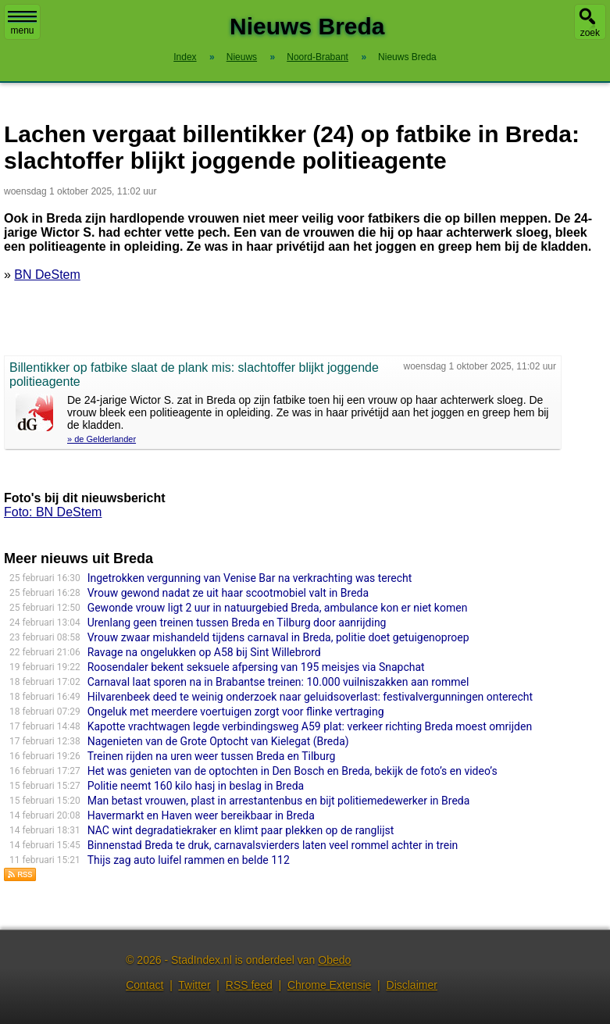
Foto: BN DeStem (53, 512)
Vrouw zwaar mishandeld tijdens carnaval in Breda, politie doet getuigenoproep (278, 637)
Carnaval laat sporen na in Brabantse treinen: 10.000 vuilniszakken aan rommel (278, 682)
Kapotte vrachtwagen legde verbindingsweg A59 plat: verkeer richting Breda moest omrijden (309, 726)
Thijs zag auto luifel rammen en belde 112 (188, 860)
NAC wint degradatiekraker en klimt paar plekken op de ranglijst (240, 830)
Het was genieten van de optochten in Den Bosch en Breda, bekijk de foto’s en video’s (292, 771)
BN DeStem (47, 274)
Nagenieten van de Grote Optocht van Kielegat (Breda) (218, 741)
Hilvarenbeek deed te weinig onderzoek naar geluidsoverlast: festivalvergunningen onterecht (310, 696)
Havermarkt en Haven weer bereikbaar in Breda (201, 815)
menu (22, 23)
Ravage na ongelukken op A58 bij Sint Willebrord (204, 652)
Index (184, 57)
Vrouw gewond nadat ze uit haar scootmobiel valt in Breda (228, 593)
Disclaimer (412, 985)
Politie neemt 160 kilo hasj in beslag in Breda (196, 786)
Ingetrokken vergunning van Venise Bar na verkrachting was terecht (249, 578)
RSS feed (249, 985)
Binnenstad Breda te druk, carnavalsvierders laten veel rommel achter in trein (272, 845)
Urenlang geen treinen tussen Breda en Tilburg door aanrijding (237, 622)
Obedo (334, 960)
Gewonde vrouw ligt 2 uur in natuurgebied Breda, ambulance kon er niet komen (277, 607)
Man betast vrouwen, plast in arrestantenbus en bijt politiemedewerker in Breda (278, 800)
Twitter (194, 985)
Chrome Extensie (329, 985)
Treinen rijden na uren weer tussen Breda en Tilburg (211, 756)
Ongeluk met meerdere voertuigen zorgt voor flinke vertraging (235, 711)
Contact (144, 985)
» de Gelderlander (101, 439)
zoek (590, 32)
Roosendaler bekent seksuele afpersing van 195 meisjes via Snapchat (256, 667)
